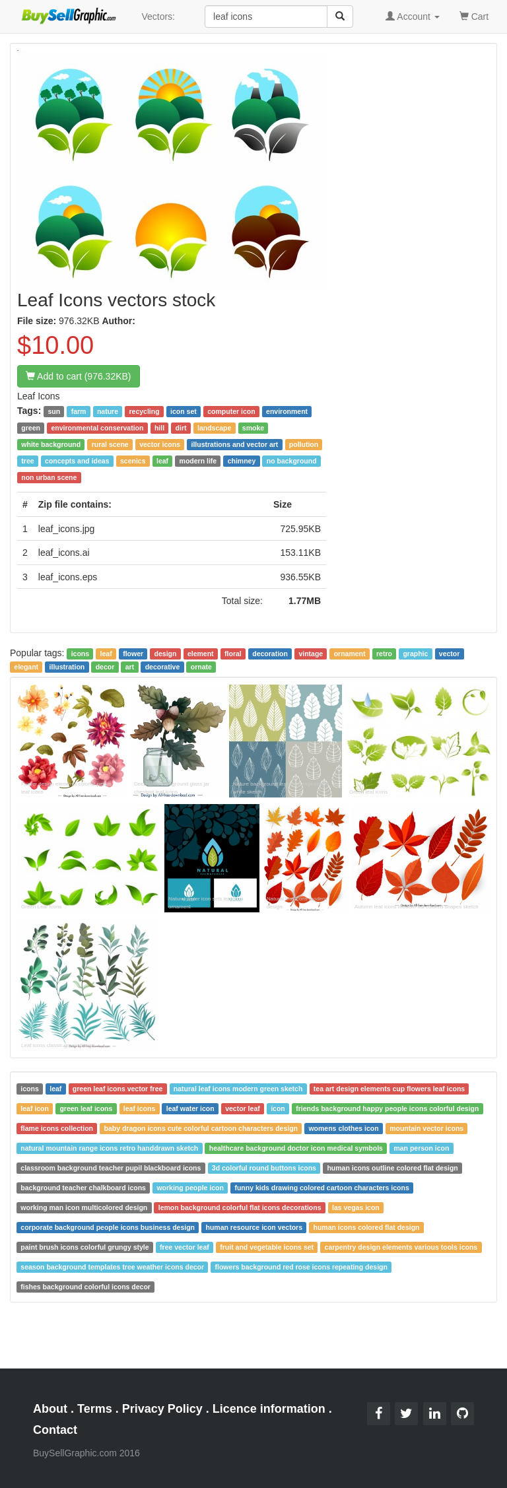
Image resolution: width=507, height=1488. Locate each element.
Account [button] (413, 16)
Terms (94, 1408)
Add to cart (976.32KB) (78, 376)
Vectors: (158, 16)
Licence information (269, 1408)
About (50, 1408)
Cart (474, 15)
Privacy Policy (162, 1408)
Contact (55, 1430)
